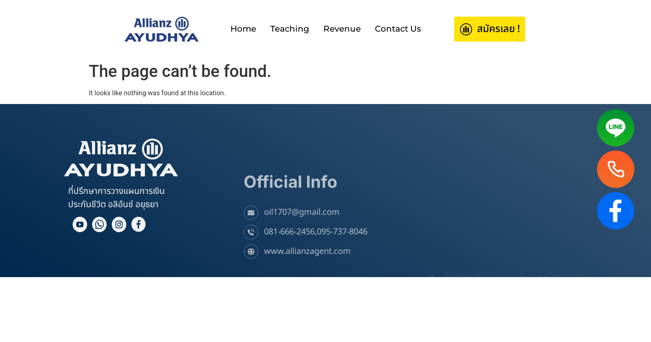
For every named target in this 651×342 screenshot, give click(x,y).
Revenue (342, 29)
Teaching (289, 29)
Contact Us (398, 29)
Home (243, 29)
